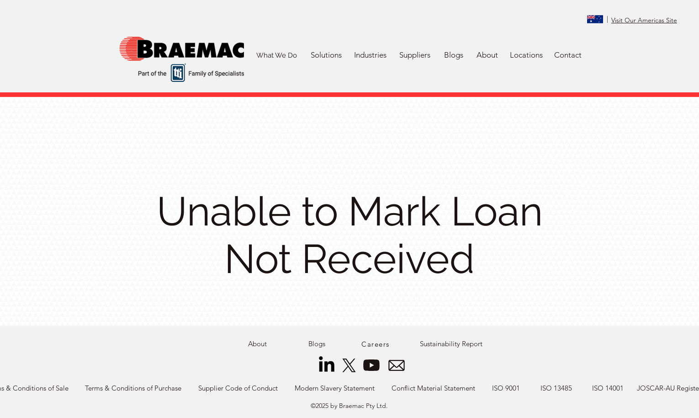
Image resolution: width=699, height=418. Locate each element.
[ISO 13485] (556, 388)
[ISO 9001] (506, 388)
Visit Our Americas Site (644, 20)
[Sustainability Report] (451, 344)
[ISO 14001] (607, 388)
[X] (349, 365)
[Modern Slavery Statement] (334, 388)
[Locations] (526, 55)
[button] (326, 55)
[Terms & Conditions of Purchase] (133, 388)
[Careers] (376, 344)
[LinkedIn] (326, 365)
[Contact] (568, 55)
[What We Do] (276, 55)
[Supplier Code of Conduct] (237, 388)
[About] (487, 55)
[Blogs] (454, 55)
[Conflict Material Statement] (433, 388)
